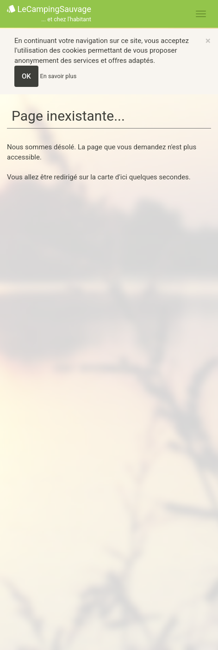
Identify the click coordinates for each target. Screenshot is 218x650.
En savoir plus (58, 76)
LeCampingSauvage (49, 14)
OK (26, 76)
